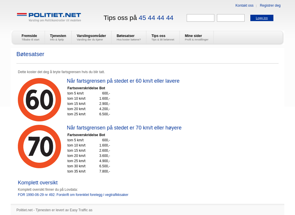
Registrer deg (270, 5)
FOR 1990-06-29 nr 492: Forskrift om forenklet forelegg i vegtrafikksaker (73, 195)
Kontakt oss (244, 5)
